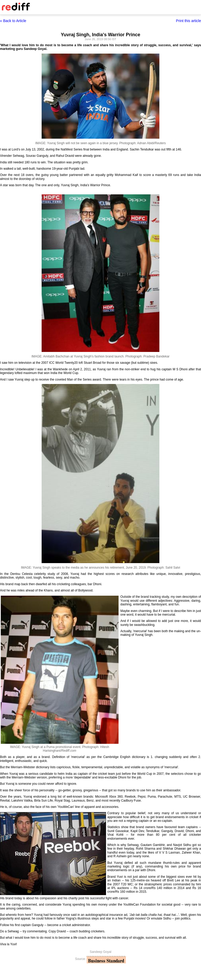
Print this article (188, 21)
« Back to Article (13, 21)
